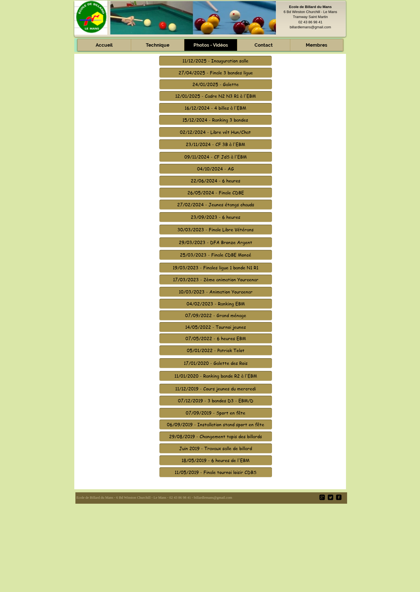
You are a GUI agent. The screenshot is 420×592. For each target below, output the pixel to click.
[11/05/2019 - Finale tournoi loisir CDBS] (215, 472)
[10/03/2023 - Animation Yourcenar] (215, 292)
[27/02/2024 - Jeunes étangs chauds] (215, 205)
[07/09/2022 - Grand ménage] (215, 315)
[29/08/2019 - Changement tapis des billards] (215, 437)
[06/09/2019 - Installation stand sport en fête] (215, 425)
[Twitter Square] (330, 497)
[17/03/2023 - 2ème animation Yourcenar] (215, 280)
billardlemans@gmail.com (310, 27)
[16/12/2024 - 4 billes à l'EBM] (215, 108)
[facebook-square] (339, 497)
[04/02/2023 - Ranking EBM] (215, 304)
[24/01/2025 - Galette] (215, 84)
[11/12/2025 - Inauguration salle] (215, 61)
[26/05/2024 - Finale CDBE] (215, 193)
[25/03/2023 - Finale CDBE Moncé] (215, 255)
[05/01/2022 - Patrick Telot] (215, 350)
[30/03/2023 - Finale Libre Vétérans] (215, 230)
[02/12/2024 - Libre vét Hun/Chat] (215, 132)
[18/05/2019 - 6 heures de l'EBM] (215, 460)
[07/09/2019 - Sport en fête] (215, 413)
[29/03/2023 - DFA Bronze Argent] (215, 242)
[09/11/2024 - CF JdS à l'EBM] (215, 157)
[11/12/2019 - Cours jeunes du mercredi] (215, 389)
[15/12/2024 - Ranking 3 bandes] (215, 120)
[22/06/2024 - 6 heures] (215, 181)
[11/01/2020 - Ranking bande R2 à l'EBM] (215, 376)
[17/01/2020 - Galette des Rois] (215, 363)
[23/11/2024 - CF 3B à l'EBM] (215, 144)
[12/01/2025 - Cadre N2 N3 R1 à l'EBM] (215, 96)
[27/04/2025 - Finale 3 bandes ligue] (215, 73)
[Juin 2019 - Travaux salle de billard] (215, 448)
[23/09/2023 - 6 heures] (215, 217)
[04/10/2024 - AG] (215, 169)
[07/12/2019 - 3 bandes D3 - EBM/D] (215, 401)
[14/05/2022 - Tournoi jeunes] (215, 327)
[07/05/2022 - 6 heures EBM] (215, 338)
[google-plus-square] (322, 497)
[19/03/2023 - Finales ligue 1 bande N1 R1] (215, 268)
